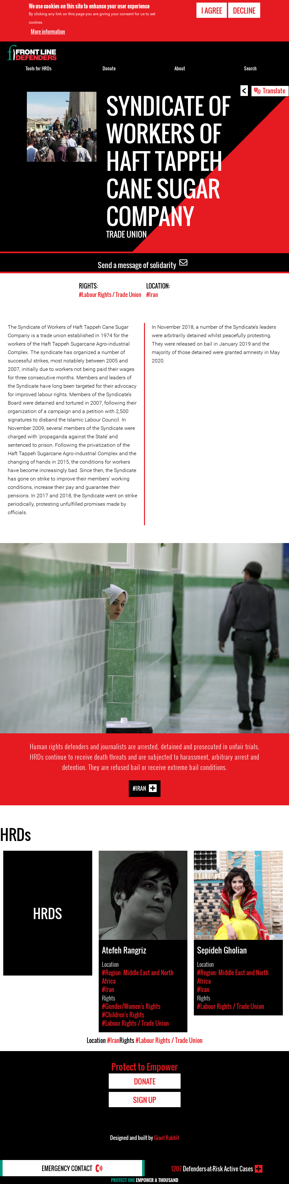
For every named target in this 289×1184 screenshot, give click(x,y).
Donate (109, 68)
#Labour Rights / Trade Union (110, 294)
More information (48, 31)
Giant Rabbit (166, 1138)
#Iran (152, 294)
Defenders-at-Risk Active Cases (212, 1169)
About (179, 68)
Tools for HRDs (38, 68)
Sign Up (144, 1100)
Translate (274, 90)
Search (250, 68)
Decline (244, 10)
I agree (211, 10)
